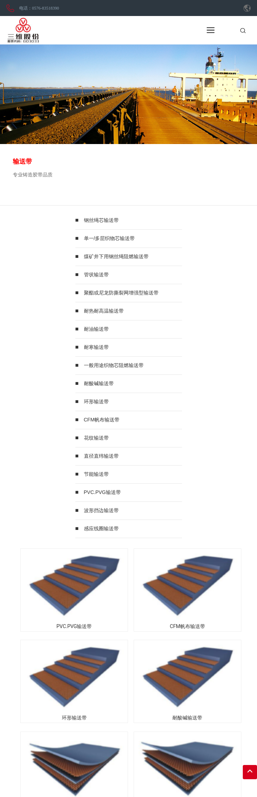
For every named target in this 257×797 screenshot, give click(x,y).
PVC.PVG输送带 (102, 492)
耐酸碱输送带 (99, 383)
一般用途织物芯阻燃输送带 (114, 365)
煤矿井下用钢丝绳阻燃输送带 (116, 256)
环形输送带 (96, 401)
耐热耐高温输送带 (104, 311)
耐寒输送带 (96, 347)
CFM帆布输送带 (101, 420)
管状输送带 (96, 274)
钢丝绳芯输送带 (101, 220)
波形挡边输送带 (101, 510)
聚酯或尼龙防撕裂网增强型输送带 (121, 293)
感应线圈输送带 (101, 528)
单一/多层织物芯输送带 (109, 238)
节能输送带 (96, 474)
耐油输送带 (96, 329)
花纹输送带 (96, 438)
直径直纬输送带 (101, 456)
